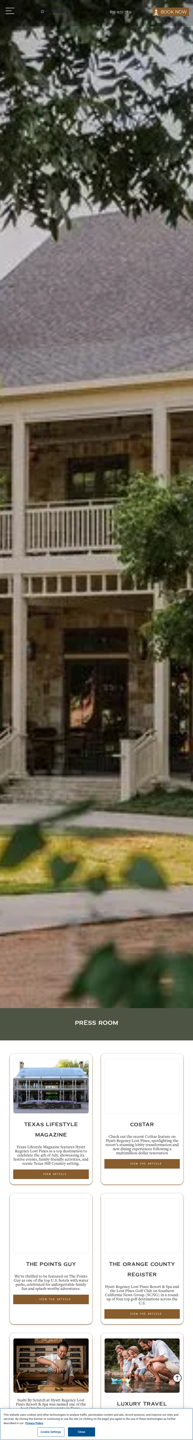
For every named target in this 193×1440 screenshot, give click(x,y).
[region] (96, 1424)
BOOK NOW (174, 12)
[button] (10, 11)
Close (81, 1431)
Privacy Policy (34, 1423)
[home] (56, 12)
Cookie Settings (51, 1431)
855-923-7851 (120, 11)
